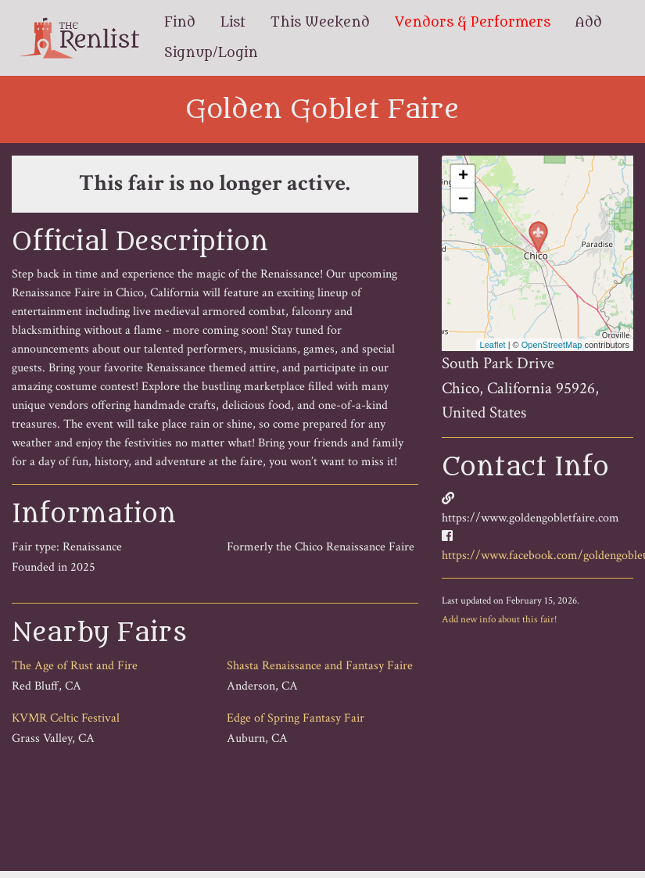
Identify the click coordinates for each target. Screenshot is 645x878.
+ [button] (463, 176)
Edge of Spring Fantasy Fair (295, 718)
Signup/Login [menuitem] (211, 53)
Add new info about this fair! (499, 619)
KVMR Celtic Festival (66, 718)
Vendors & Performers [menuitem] (472, 22)
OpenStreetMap (551, 344)
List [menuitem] (232, 22)
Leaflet (493, 344)
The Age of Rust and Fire (75, 666)
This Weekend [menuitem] (320, 22)
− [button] (463, 200)
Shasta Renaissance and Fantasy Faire (320, 666)
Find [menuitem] (179, 22)
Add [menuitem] (588, 22)
